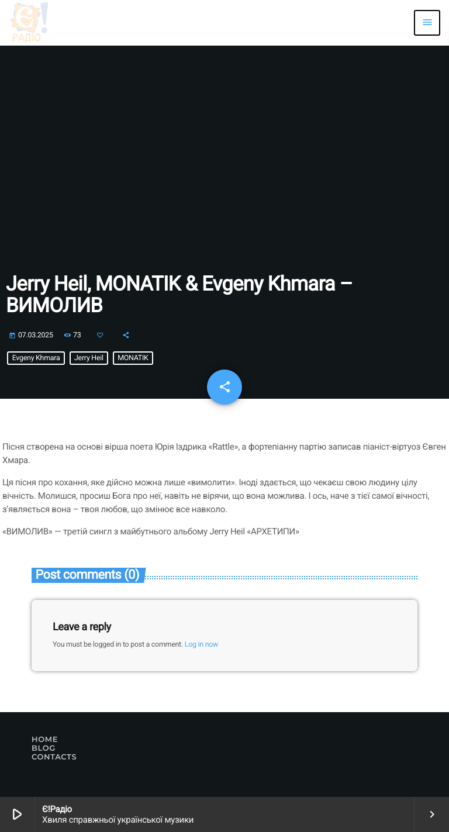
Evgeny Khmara (36, 358)
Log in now (201, 644)
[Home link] (29, 22)
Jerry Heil (88, 358)
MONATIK (133, 358)
